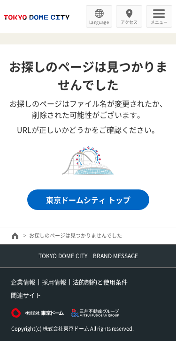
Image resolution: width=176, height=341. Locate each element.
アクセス (129, 22)
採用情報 (54, 281)
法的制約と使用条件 (100, 281)
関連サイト (26, 294)
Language (99, 22)
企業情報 (23, 281)
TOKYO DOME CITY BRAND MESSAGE (88, 256)
